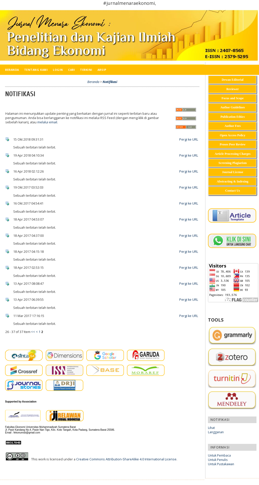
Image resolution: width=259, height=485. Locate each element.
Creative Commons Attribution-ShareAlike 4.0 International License (126, 459)
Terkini (86, 70)
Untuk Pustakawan (221, 464)
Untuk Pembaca (219, 455)
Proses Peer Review (232, 144)
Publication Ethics (232, 117)
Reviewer (232, 89)
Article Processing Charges (232, 154)
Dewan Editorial (233, 79)
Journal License (232, 172)
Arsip (102, 70)
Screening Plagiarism (233, 163)
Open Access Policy (233, 135)
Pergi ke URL (188, 139)
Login (58, 70)
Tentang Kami (36, 70)
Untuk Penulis (218, 460)
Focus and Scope (232, 98)
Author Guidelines (232, 107)
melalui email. (47, 122)
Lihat (211, 428)
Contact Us (232, 190)
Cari (71, 70)
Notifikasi (110, 82)
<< (33, 332)
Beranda (12, 70)
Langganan (216, 432)
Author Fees (232, 126)
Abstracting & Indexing (232, 181)
